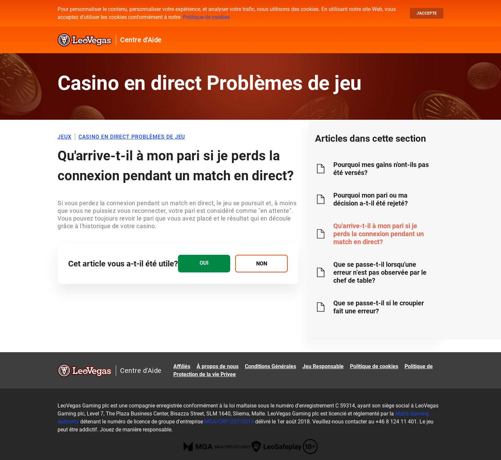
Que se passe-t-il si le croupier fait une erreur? (378, 307)
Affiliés (181, 366)
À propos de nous (218, 366)
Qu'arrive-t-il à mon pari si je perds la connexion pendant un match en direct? (378, 234)
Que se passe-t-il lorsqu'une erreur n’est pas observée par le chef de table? (379, 272)
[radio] (204, 263)
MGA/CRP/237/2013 (229, 421)
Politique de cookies (206, 17)
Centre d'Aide (141, 40)
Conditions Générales (270, 366)
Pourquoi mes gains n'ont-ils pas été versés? (381, 169)
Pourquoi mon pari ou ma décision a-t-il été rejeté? (370, 199)
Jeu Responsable (323, 366)
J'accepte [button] (427, 13)
